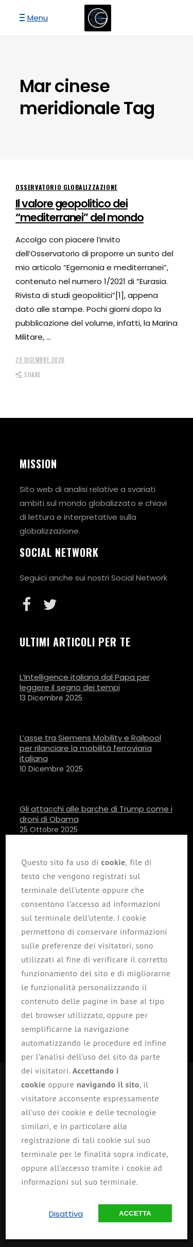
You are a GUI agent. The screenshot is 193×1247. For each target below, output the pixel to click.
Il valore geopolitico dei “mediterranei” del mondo (79, 210)
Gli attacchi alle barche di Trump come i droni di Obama (96, 813)
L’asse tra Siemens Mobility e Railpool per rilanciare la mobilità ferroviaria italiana (90, 748)
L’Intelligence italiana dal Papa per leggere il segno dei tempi (85, 682)
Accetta (135, 1213)
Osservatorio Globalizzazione (66, 187)
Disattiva (66, 1213)
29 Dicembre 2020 (40, 360)
